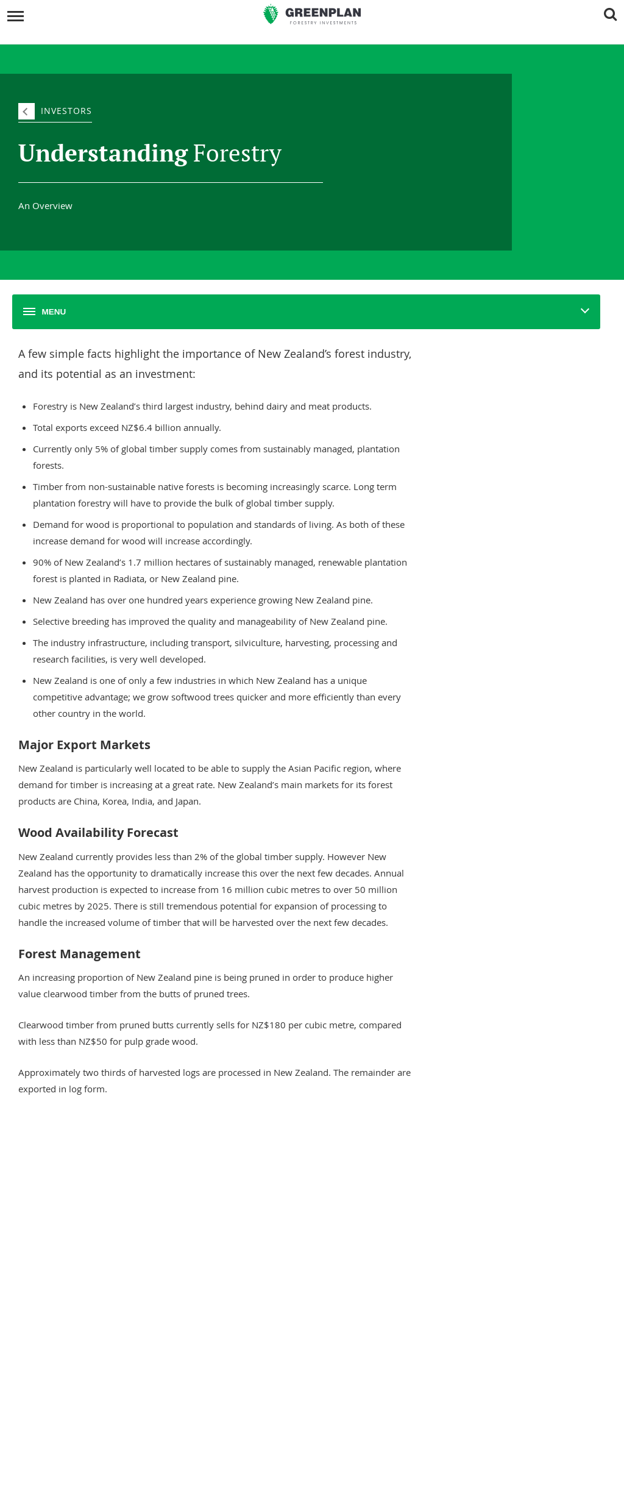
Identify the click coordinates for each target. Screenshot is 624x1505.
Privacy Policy (340, 1351)
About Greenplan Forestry (78, 1189)
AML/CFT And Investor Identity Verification (388, 1368)
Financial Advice (344, 1335)
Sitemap (374, 1483)
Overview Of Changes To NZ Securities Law (390, 1302)
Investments (345, 1169)
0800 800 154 (240, 1460)
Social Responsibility (69, 1221)
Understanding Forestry (75, 1205)
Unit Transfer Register (354, 1205)
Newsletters (55, 1318)
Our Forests (337, 1189)
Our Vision (52, 1254)
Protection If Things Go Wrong (368, 1318)
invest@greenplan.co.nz (234, 1476)
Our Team (51, 1238)
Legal (330, 1283)
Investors (66, 110)
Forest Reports (59, 1302)
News (46, 1283)
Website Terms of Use (354, 1384)
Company (55, 1169)
